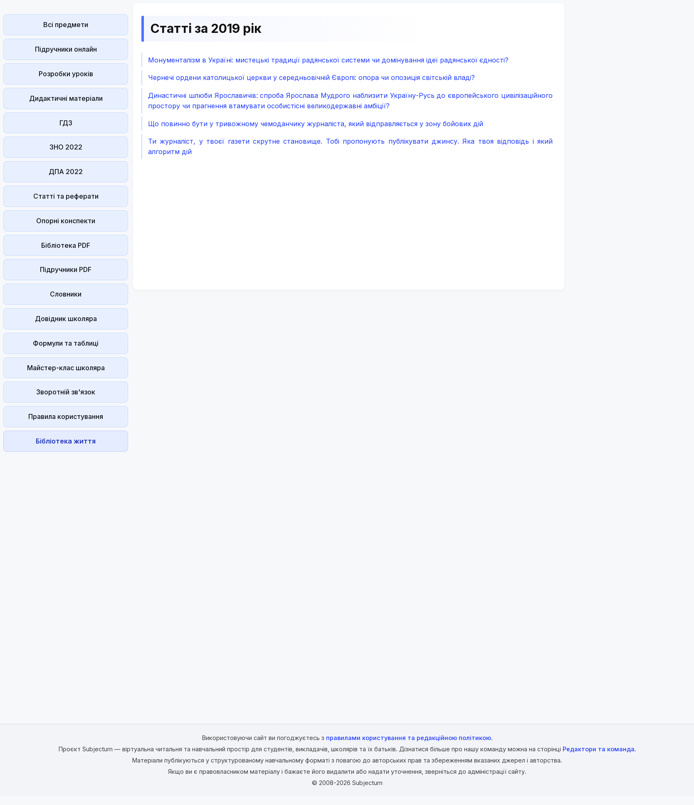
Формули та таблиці (66, 343)
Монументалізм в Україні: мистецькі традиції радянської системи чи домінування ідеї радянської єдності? (328, 60)
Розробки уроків (66, 74)
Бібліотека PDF (65, 245)
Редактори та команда (599, 749)
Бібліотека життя (66, 441)
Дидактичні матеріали (66, 98)
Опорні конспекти (65, 221)
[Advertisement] (65, 580)
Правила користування (65, 416)
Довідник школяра (66, 318)
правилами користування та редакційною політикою (408, 737)
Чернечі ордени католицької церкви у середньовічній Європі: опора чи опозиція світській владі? (311, 77)
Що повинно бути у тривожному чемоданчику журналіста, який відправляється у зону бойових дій (315, 124)
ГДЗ (65, 123)
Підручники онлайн (66, 49)
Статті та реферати (66, 196)
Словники (66, 294)
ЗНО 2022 (65, 147)
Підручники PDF (65, 269)
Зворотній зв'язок (65, 392)
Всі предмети (65, 24)
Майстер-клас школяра (66, 368)
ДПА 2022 (66, 171)
